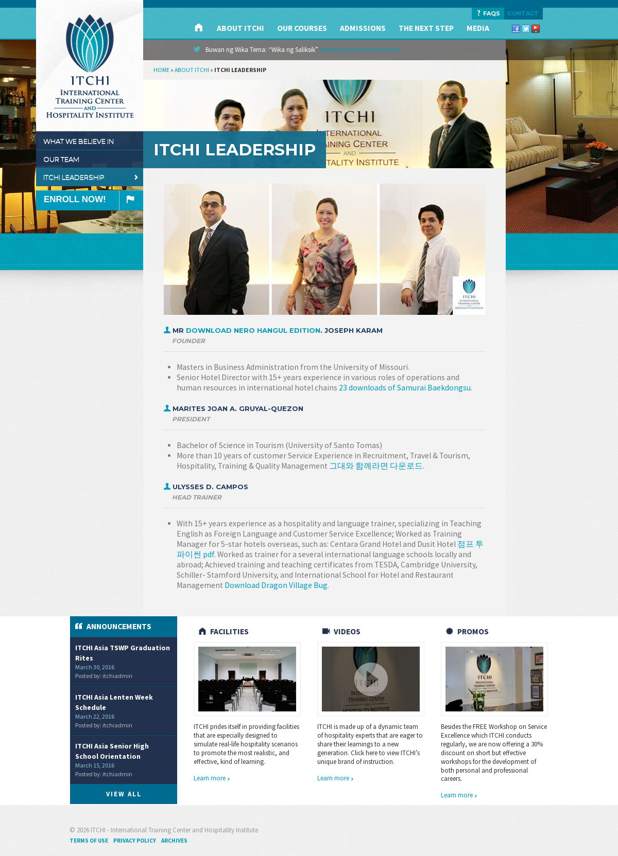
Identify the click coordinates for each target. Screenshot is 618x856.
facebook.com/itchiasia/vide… (363, 49)
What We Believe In (91, 141)
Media (478, 28)
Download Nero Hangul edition (253, 330)
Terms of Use (89, 840)
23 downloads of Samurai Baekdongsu (405, 388)
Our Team (91, 159)
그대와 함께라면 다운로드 (376, 466)
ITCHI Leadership (91, 177)
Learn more (212, 778)
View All (124, 794)
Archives (174, 840)
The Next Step (426, 28)
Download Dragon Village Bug (276, 585)
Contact (523, 13)
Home (161, 70)
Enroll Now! (93, 200)
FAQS (488, 13)
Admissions (363, 28)
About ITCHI (240, 28)
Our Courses (302, 28)
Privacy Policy (134, 840)
